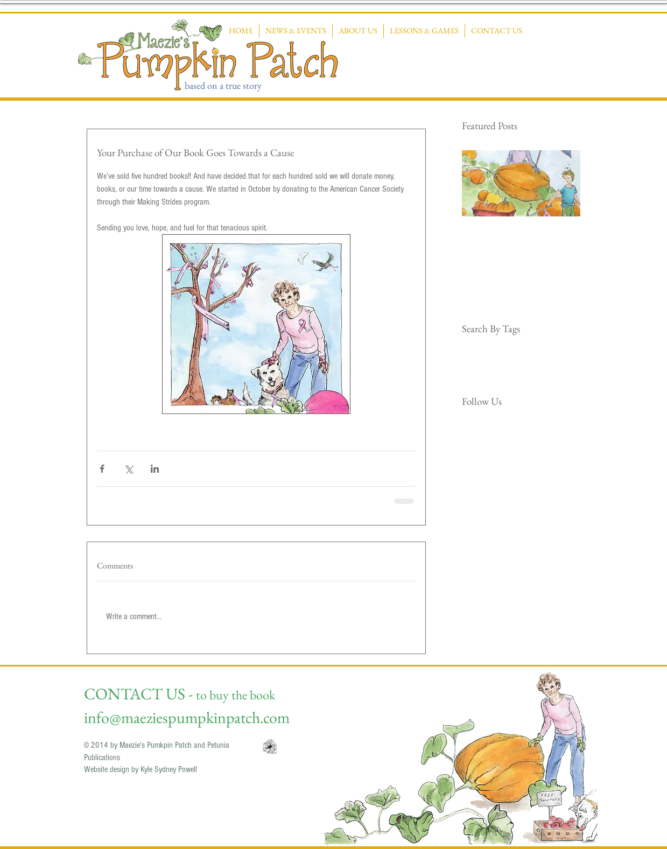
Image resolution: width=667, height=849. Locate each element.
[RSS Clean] (513, 424)
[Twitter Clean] (481, 424)
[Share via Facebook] (102, 469)
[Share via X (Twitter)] (128, 469)
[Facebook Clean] (465, 424)
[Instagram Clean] (497, 424)
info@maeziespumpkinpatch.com (187, 717)
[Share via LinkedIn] (155, 469)
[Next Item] (563, 183)
